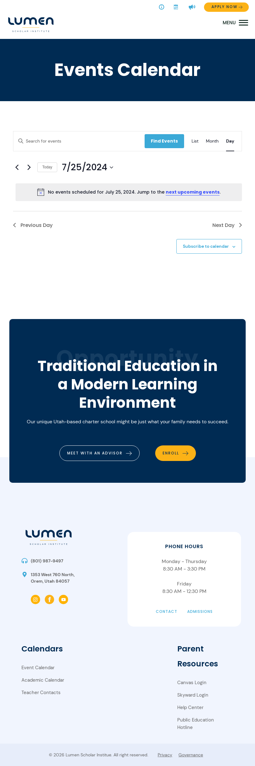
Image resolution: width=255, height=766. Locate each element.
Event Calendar (37, 668)
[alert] (129, 192)
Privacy (165, 755)
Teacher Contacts (41, 692)
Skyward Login (192, 695)
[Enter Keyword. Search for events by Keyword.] (79, 141)
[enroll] (175, 453)
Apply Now (224, 6)
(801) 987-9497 (47, 561)
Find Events (164, 141)
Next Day (227, 225)
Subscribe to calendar (206, 246)
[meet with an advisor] (99, 453)
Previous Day (33, 225)
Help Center (190, 707)
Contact (166, 611)
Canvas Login (191, 682)
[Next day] (29, 167)
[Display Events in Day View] (230, 141)
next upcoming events (193, 192)
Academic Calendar (42, 680)
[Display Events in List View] (195, 141)
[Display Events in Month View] (212, 141)
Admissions (200, 611)
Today (47, 167)
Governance (190, 755)
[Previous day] (17, 167)
